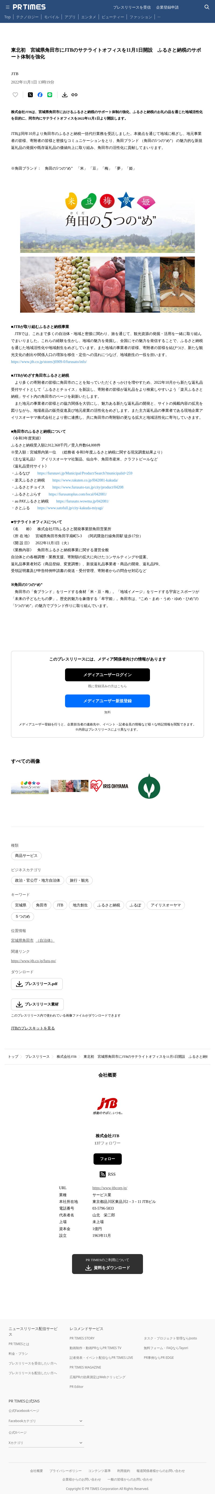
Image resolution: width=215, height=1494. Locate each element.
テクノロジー (27, 16)
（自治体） (45, 940)
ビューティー (113, 16)
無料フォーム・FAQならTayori (166, 1348)
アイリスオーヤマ (166, 905)
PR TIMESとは (19, 1344)
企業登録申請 (167, 7)
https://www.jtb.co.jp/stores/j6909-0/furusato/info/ (49, 362)
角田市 (41, 905)
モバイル (51, 16)
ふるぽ (135, 905)
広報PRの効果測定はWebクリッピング (98, 1377)
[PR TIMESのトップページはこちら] (29, 7)
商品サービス (26, 856)
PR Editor (77, 1386)
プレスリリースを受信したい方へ (33, 1363)
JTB (60, 905)
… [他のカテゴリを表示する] (158, 15)
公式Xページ (18, 1432)
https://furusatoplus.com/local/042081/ (78, 494)
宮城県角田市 (22, 940)
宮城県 (20, 905)
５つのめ (22, 916)
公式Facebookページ (24, 1410)
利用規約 (123, 1470)
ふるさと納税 (109, 905)
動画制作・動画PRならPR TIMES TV (95, 1348)
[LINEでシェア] (49, 94)
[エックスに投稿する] (30, 94)
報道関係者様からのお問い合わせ (161, 1470)
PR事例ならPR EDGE (159, 1357)
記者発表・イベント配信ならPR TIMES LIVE (101, 1357)
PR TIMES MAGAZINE (85, 1367)
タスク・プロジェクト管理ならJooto (170, 1338)
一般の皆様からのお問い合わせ (130, 1479)
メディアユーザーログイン (107, 675)
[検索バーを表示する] (207, 7)
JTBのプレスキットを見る (33, 1028)
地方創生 (80, 905)
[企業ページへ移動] (107, 1107)
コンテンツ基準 (99, 1470)
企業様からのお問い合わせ (81, 1479)
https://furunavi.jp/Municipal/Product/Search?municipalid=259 (84, 473)
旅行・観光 (79, 880)
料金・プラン (18, 1353)
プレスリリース (37, 1057)
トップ (13, 1057)
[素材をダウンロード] (64, 94)
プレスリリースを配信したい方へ (33, 1373)
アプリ (70, 16)
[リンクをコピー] (74, 94)
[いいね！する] (15, 94)
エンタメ (88, 16)
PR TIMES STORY (82, 1338)
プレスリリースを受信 (132, 7)
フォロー (107, 1159)
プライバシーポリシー (65, 1470)
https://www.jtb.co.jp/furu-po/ (33, 961)
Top (7, 16)
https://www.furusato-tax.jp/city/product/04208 (87, 487)
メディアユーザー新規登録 (107, 701)
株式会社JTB (67, 1057)
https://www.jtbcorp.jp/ (109, 1188)
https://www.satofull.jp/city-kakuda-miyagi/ (70, 508)
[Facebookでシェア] (40, 94)
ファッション (141, 16)
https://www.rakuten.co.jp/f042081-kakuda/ (85, 480)
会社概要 (36, 1470)
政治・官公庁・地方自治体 (37, 880)
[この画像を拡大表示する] (30, 786)
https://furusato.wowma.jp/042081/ (82, 501)
